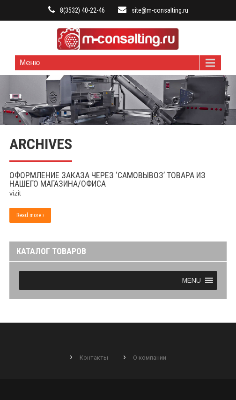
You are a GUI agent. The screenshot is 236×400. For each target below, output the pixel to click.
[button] (191, 280)
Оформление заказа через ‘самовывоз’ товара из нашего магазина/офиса (107, 179)
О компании (149, 357)
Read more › (30, 215)
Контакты (94, 357)
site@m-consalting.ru (160, 10)
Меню (30, 63)
